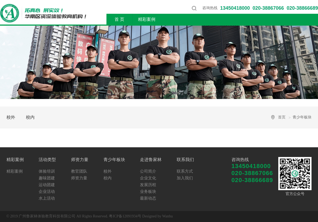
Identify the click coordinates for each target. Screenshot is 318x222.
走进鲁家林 (266, 19)
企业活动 (47, 191)
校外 (10, 117)
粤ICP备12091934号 (125, 216)
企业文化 (148, 178)
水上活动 (47, 198)
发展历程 (148, 185)
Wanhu (167, 216)
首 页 (119, 19)
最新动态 (148, 198)
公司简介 (148, 171)
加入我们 (185, 178)
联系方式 (185, 171)
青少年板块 (234, 19)
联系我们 (297, 19)
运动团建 (47, 185)
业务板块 (148, 191)
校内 (30, 117)
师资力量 (203, 19)
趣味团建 (47, 178)
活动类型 (175, 19)
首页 (282, 117)
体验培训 (47, 171)
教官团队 (79, 171)
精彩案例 (146, 19)
